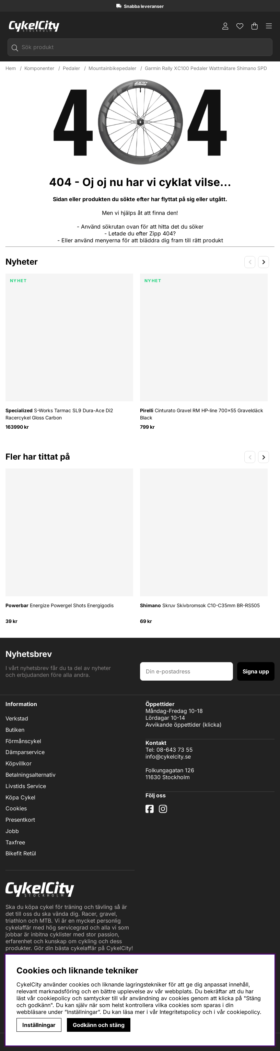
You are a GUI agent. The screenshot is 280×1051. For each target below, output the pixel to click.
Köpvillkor (18, 763)
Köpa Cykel (20, 797)
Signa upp (256, 671)
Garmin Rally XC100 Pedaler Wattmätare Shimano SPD (206, 68)
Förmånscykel (23, 741)
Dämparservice (25, 752)
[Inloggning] (225, 26)
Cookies (16, 808)
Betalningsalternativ (30, 774)
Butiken (14, 729)
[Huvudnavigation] (269, 26)
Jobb (12, 831)
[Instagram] (164, 811)
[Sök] (140, 47)
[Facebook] (150, 811)
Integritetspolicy (180, 1011)
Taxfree (15, 842)
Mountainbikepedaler (112, 68)
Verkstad (16, 718)
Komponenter (39, 68)
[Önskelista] (240, 26)
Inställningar (39, 1024)
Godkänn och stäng (99, 1024)
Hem (10, 68)
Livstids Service (25, 786)
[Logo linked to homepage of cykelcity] (32, 26)
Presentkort (20, 819)
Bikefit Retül (20, 853)
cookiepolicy (243, 1011)
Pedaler (71, 68)
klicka (212, 724)
